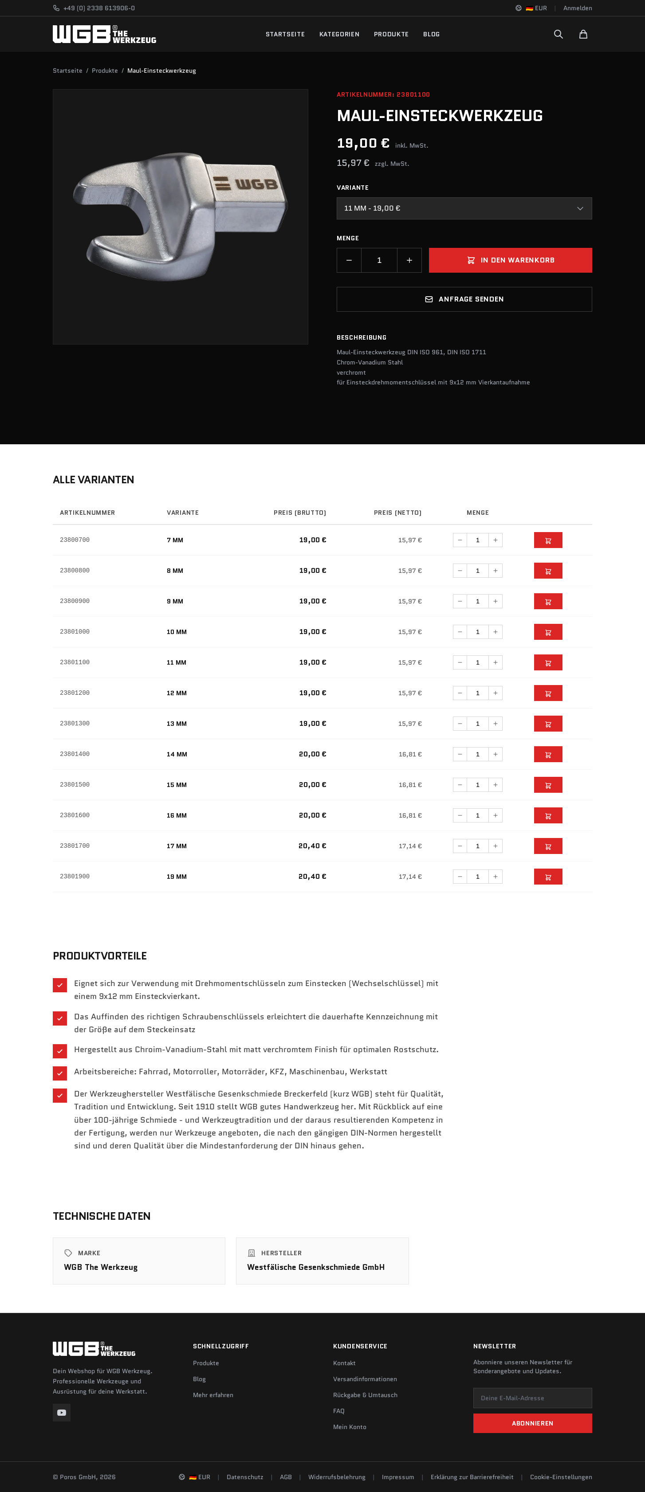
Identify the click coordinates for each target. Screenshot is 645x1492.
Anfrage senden (464, 299)
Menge (348, 238)
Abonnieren (533, 1423)
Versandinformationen (365, 1379)
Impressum (398, 1476)
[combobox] (464, 208)
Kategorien (339, 34)
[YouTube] (62, 1413)
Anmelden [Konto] (577, 8)
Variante (353, 187)
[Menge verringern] (349, 260)
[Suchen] (558, 34)
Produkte (391, 34)
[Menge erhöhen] (409, 260)
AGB (286, 1476)
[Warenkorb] (583, 34)
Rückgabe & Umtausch (365, 1394)
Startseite (285, 34)
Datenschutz (245, 1476)
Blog (431, 34)
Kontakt (344, 1363)
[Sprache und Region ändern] (531, 8)
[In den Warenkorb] (548, 540)
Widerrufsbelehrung (337, 1476)
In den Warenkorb (511, 260)
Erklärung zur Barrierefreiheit (472, 1476)
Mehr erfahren (213, 1394)
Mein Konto (349, 1426)
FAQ (339, 1410)
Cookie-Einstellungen (561, 1476)
